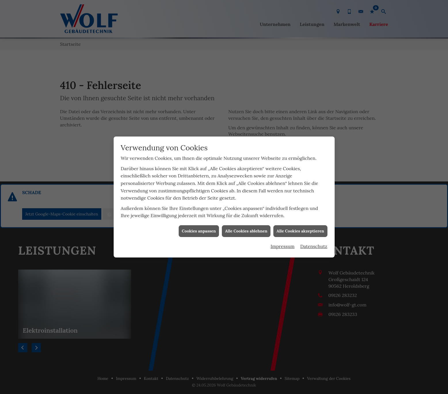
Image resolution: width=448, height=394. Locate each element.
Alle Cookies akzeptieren (300, 224)
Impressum (282, 239)
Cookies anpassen (199, 224)
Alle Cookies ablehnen (246, 224)
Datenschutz (313, 239)
